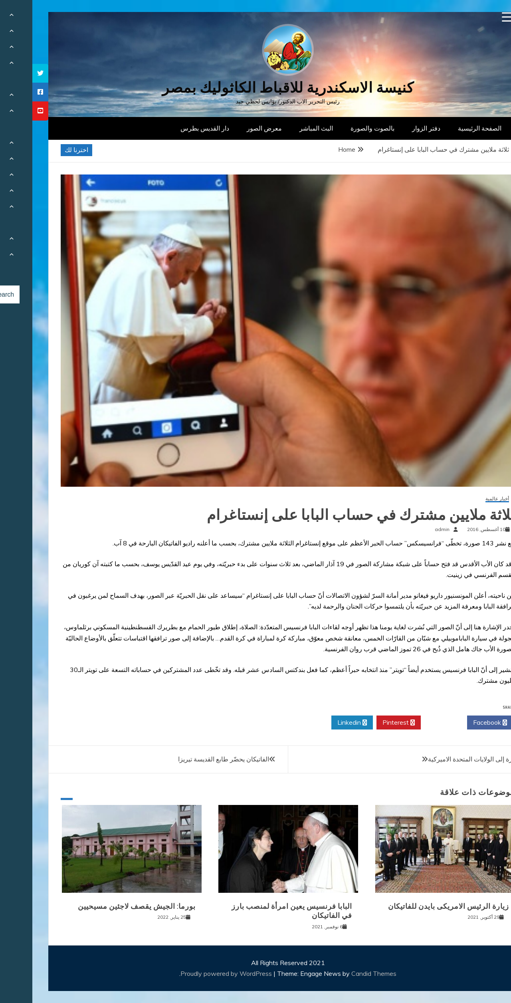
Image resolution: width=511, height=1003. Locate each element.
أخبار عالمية (465, 499)
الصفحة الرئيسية (447, 128)
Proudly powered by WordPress (194, 973)
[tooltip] (8, 73)
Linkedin (320, 722)
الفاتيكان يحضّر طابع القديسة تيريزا (191, 759)
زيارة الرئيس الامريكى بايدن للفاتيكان (416, 906)
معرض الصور (232, 128)
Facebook (458, 722)
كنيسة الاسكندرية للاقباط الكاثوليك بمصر (256, 87)
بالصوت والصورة (340, 128)
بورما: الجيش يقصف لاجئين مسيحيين (104, 906)
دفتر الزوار (394, 128)
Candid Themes (341, 973)
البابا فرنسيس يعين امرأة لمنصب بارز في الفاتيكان (259, 911)
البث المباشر (284, 128)
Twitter (411, 722)
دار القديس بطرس (172, 128)
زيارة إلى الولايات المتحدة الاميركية (441, 759)
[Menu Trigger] (474, 17)
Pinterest (366, 722)
